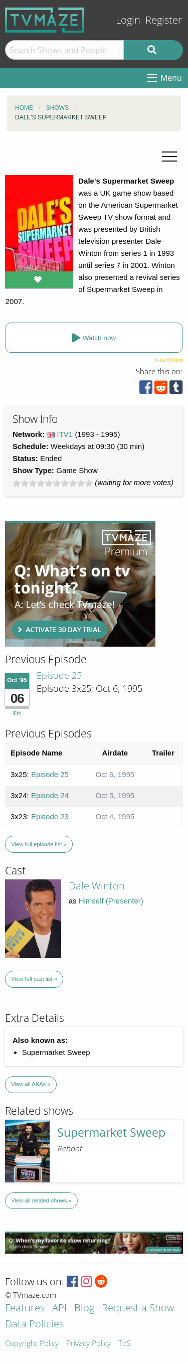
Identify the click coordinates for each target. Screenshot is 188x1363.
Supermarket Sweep (111, 1132)
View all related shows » (41, 1200)
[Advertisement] (80, 584)
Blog (84, 1308)
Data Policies (34, 1324)
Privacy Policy (88, 1343)
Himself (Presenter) (111, 900)
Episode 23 (50, 816)
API (59, 1308)
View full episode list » (38, 844)
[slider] (53, 483)
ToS (124, 1343)
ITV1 (65, 434)
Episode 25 (59, 675)
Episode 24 (50, 795)
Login (128, 20)
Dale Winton (97, 885)
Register (163, 20)
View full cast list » (34, 979)
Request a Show (138, 1308)
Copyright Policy (32, 1343)
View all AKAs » (31, 1084)
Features (25, 1308)
